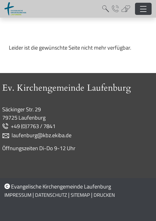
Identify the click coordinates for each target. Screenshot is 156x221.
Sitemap (80, 195)
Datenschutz (51, 195)
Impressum (17, 195)
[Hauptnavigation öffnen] (143, 9)
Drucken (104, 195)
